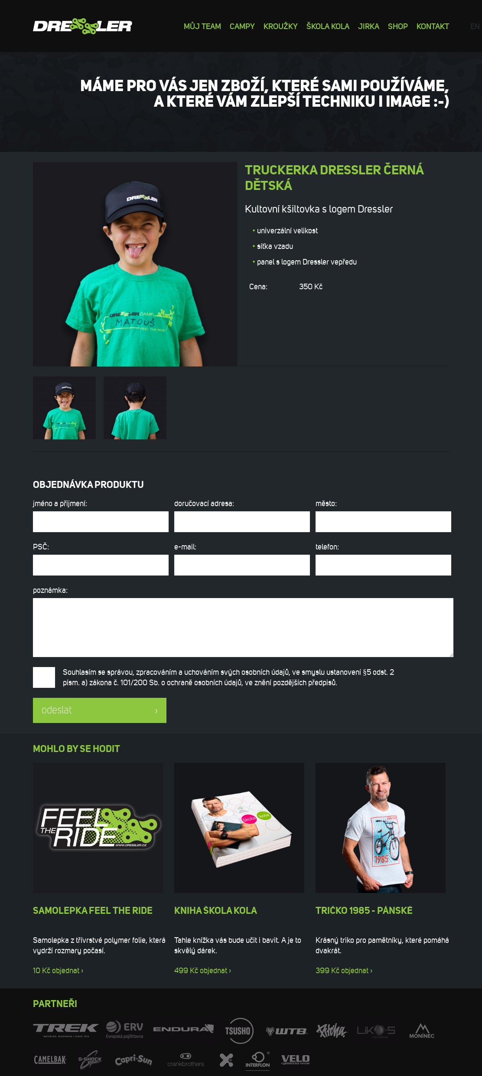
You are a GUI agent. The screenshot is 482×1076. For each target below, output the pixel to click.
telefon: (382, 559)
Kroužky (281, 25)
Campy (242, 25)
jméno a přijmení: (99, 515)
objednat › (67, 970)
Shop (398, 25)
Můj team (202, 25)
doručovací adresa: (241, 515)
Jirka (368, 25)
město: (382, 515)
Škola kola (327, 25)
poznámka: (241, 621)
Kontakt (433, 25)
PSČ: (99, 559)
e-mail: (241, 559)
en (475, 25)
